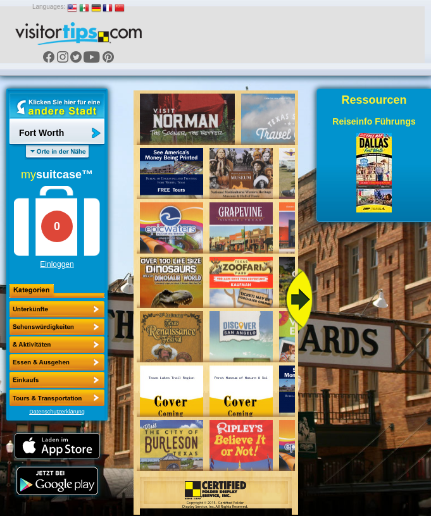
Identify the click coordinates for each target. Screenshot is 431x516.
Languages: (48, 6)
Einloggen (56, 264)
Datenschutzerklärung (57, 411)
